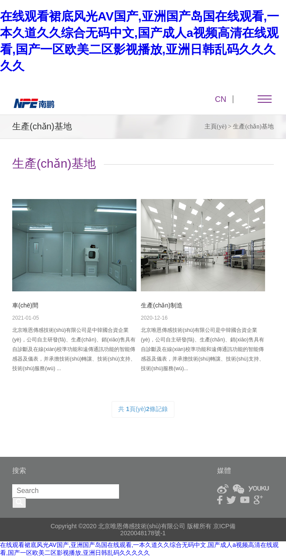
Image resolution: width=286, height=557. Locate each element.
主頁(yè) (215, 126)
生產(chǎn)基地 (253, 126)
